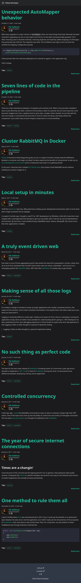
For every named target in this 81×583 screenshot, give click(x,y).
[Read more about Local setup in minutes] (75, 234)
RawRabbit (45, 268)
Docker (4, 158)
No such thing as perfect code (36, 352)
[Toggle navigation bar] (3, 2)
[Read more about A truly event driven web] (75, 279)
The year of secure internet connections (33, 443)
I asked (16, 413)
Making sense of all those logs (36, 291)
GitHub (40, 568)
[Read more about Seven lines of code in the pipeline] (75, 129)
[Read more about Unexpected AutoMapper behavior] (75, 73)
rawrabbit (17, 275)
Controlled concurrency (29, 396)
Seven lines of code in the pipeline (31, 88)
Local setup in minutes (28, 192)
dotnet (9, 70)
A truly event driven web (30, 246)
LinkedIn (40, 571)
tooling (16, 126)
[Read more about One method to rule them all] (75, 551)
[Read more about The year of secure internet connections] (75, 488)
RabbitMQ (22, 268)
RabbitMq (39, 371)
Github (22, 475)
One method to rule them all (34, 500)
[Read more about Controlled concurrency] (75, 429)
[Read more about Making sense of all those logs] (75, 340)
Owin (19, 517)
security (9, 485)
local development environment (13, 163)
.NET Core (22, 371)
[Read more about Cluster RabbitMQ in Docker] (75, 180)
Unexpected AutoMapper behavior (31, 15)
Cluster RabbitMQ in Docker (34, 141)
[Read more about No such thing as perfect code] (75, 384)
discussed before (18, 418)
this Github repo (34, 167)
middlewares (8, 522)
